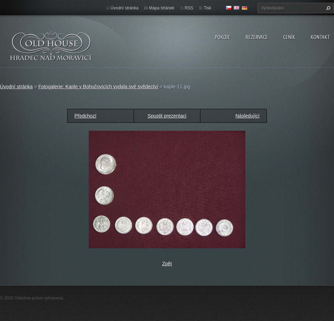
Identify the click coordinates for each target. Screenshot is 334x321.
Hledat (327, 8)
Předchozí (85, 116)
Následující (248, 116)
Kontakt (320, 36)
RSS (189, 8)
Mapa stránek (161, 8)
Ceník (289, 36)
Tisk (207, 8)
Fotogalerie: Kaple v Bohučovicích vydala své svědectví (98, 86)
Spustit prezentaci (167, 116)
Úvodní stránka (125, 8)
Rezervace (257, 36)
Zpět (167, 263)
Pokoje (222, 36)
